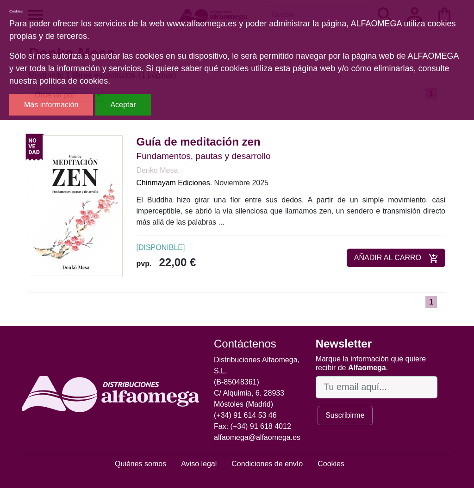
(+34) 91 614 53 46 (245, 415)
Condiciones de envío (267, 464)
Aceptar (123, 105)
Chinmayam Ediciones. (174, 183)
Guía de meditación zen (199, 141)
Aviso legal (199, 464)
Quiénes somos (140, 464)
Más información (51, 105)
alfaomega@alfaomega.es (257, 437)
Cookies (331, 464)
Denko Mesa (157, 170)
